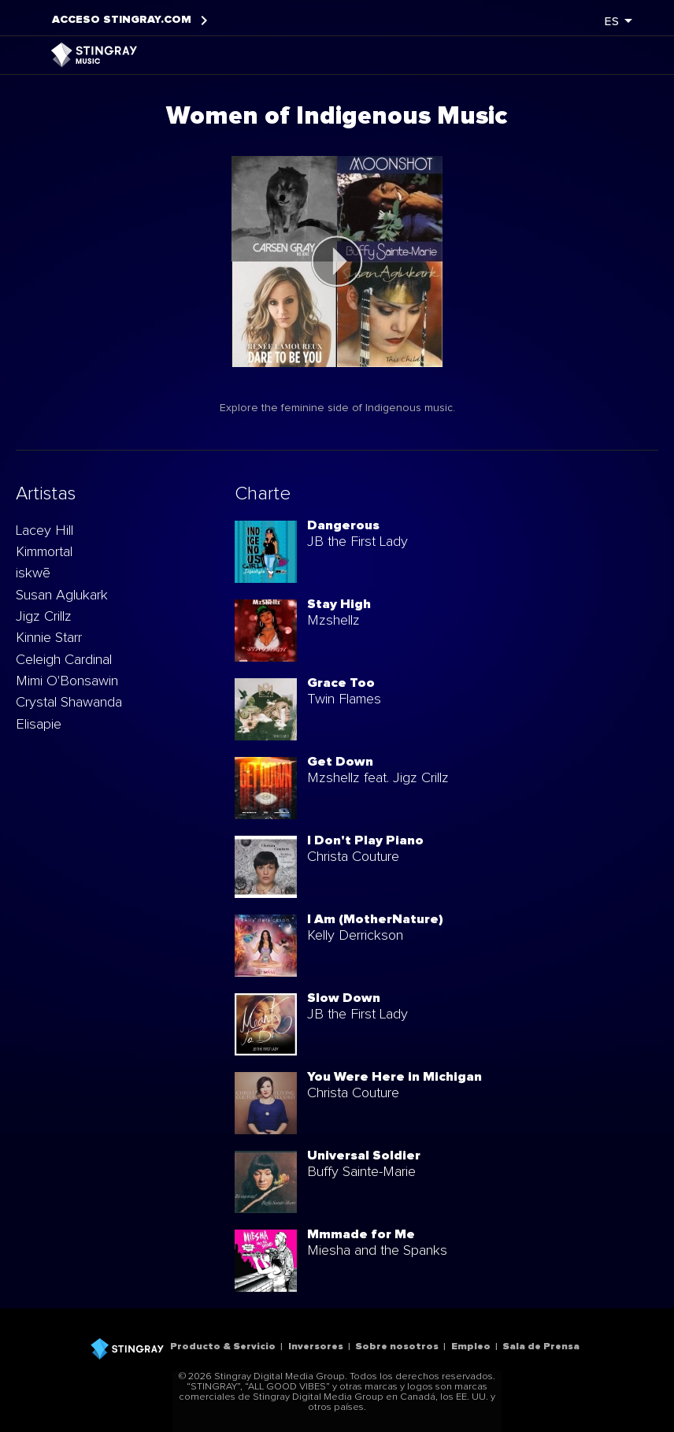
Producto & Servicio (223, 1346)
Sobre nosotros (397, 1346)
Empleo (471, 1346)
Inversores (315, 1346)
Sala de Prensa (541, 1346)
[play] (337, 262)
